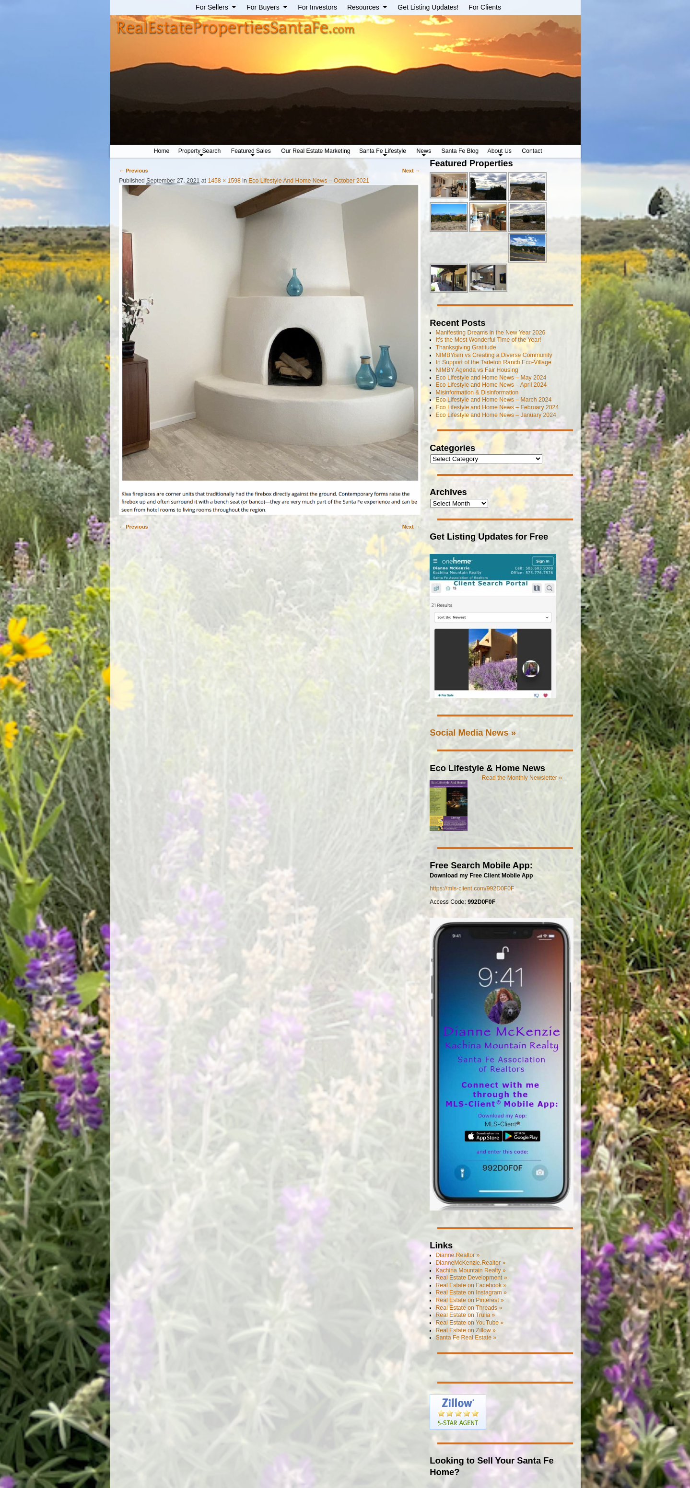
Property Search (199, 151)
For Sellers (212, 7)
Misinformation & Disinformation (477, 392)
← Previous (133, 170)
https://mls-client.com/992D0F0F (472, 888)
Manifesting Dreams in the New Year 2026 (491, 332)
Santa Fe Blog (460, 151)
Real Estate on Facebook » (471, 1285)
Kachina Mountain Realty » (471, 1270)
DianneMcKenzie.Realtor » (471, 1262)
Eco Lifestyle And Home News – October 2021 (308, 180)
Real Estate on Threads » (469, 1307)
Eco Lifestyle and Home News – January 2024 (496, 415)
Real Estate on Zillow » (466, 1330)
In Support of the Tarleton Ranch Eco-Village (493, 362)
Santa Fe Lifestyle (382, 151)
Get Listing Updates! (428, 7)
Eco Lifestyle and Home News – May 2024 (491, 377)
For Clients (484, 7)
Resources (363, 7)
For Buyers (262, 7)
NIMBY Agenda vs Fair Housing (477, 370)
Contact (532, 151)
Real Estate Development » (471, 1277)
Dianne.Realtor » (458, 1255)
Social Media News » (473, 732)
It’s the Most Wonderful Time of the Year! (488, 339)
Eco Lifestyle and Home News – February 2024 (497, 407)
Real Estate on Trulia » (465, 1315)
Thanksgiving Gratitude (466, 347)
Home (162, 151)
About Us (500, 151)
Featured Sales (251, 151)
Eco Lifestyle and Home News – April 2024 (491, 384)
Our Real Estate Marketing (315, 151)
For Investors (317, 7)
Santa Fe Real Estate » (466, 1337)
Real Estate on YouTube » (470, 1322)
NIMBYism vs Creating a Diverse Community (494, 355)
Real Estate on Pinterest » (470, 1300)
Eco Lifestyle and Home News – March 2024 (494, 399)
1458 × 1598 (224, 180)
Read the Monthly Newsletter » (522, 777)
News (423, 151)
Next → (411, 170)
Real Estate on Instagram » (471, 1292)
